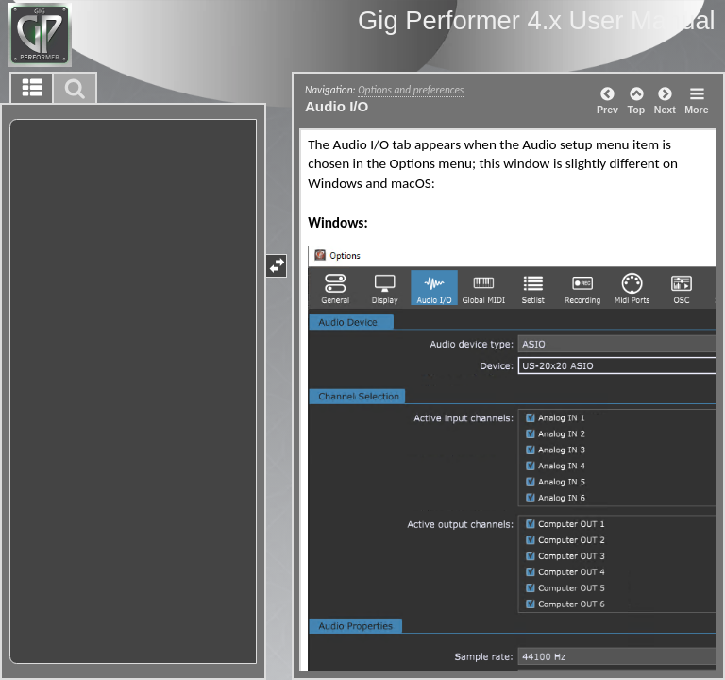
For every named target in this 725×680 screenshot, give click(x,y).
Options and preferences (411, 89)
